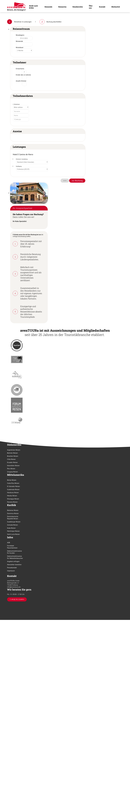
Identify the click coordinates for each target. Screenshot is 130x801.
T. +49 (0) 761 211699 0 (17, 599)
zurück (65, 180)
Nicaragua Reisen (13, 499)
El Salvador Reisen (13, 486)
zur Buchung (77, 180)
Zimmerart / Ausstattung (22, 159)
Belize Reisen (11, 480)
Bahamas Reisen (12, 510)
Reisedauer (19, 47)
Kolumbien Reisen (13, 465)
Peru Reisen (11, 469)
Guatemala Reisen (13, 489)
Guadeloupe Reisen (13, 522)
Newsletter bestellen (14, 564)
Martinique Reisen (13, 531)
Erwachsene (20, 69)
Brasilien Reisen (12, 456)
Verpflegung (19, 166)
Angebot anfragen (13, 561)
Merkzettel (115, 7)
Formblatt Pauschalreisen (12, 547)
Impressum (11, 571)
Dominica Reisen (13, 513)
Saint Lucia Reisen (13, 534)
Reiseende (19, 41)
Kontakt (102, 7)
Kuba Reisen (11, 528)
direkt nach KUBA (33, 7)
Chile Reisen (11, 459)
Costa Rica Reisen (13, 483)
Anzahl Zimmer (21, 81)
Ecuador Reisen (12, 462)
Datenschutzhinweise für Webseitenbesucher (15, 557)
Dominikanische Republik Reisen (12, 517)
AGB (8, 542)
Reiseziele (48, 7)
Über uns (91, 7)
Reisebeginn (20, 35)
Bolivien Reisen (12, 453)
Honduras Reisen (13, 492)
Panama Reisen (12, 502)
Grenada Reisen (12, 525)
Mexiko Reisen (12, 496)
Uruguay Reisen (12, 472)
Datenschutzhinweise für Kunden (14, 552)
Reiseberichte (78, 7)
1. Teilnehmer (16, 104)
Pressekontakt (12, 568)
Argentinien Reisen (13, 450)
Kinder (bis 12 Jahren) (23, 75)
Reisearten (62, 7)
